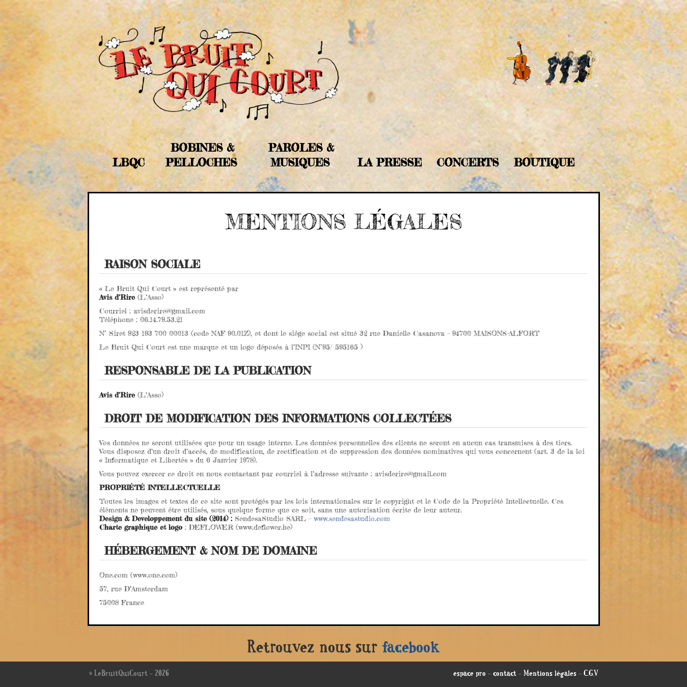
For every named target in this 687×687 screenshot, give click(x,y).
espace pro (469, 674)
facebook (411, 648)
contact (504, 674)
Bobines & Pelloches (201, 155)
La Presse (390, 162)
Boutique (544, 162)
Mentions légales (550, 674)
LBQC (129, 162)
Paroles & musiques (301, 155)
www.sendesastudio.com (352, 518)
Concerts (468, 162)
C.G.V (591, 674)
